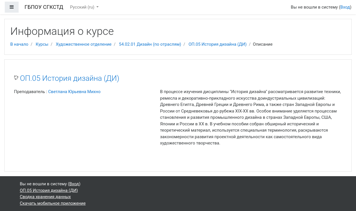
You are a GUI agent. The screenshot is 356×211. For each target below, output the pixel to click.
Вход (345, 7)
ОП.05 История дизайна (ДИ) (218, 44)
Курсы (42, 44)
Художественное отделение (84, 44)
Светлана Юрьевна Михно (74, 91)
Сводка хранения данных (45, 196)
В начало (19, 44)
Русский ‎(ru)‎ (82, 7)
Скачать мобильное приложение (53, 203)
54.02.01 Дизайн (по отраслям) (150, 44)
